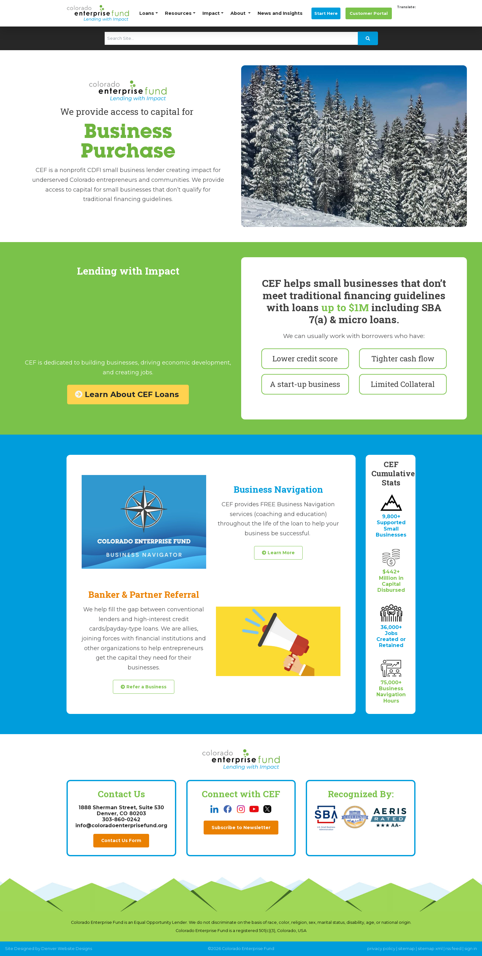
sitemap (406, 948)
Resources (178, 13)
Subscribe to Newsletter (241, 827)
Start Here (326, 13)
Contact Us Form (121, 840)
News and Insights (280, 13)
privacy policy (381, 948)
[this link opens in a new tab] (215, 809)
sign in (470, 948)
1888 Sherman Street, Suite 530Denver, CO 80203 (121, 810)
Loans (146, 13)
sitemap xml (430, 948)
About (238, 13)
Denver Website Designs (66, 948)
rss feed (453, 948)
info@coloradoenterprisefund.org (121, 825)
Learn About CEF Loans (128, 394)
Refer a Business (143, 686)
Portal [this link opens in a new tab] (369, 13)
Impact (211, 13)
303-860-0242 (121, 819)
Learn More (278, 552)
